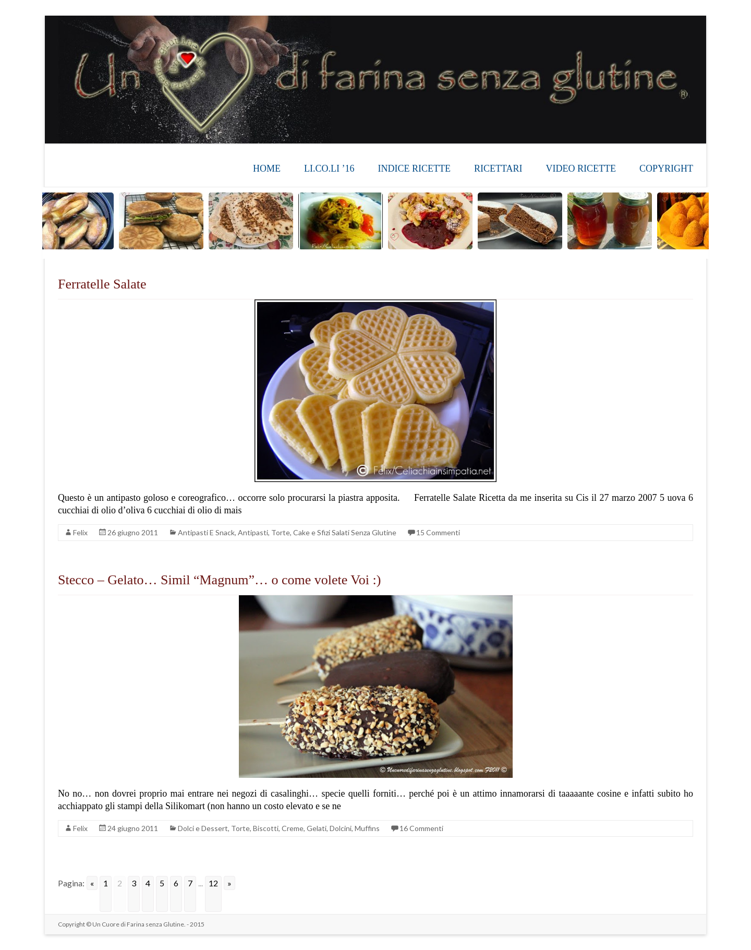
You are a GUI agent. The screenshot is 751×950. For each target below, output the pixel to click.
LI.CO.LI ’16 (329, 168)
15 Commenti (438, 532)
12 (213, 883)
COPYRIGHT (666, 168)
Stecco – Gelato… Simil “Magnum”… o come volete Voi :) (219, 579)
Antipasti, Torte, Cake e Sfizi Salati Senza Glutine (317, 532)
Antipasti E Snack (206, 532)
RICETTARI (498, 168)
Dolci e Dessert (203, 828)
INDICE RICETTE (414, 168)
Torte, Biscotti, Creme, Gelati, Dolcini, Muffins (305, 828)
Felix (80, 532)
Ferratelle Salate (102, 284)
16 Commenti (421, 828)
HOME (267, 168)
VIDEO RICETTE (581, 168)
